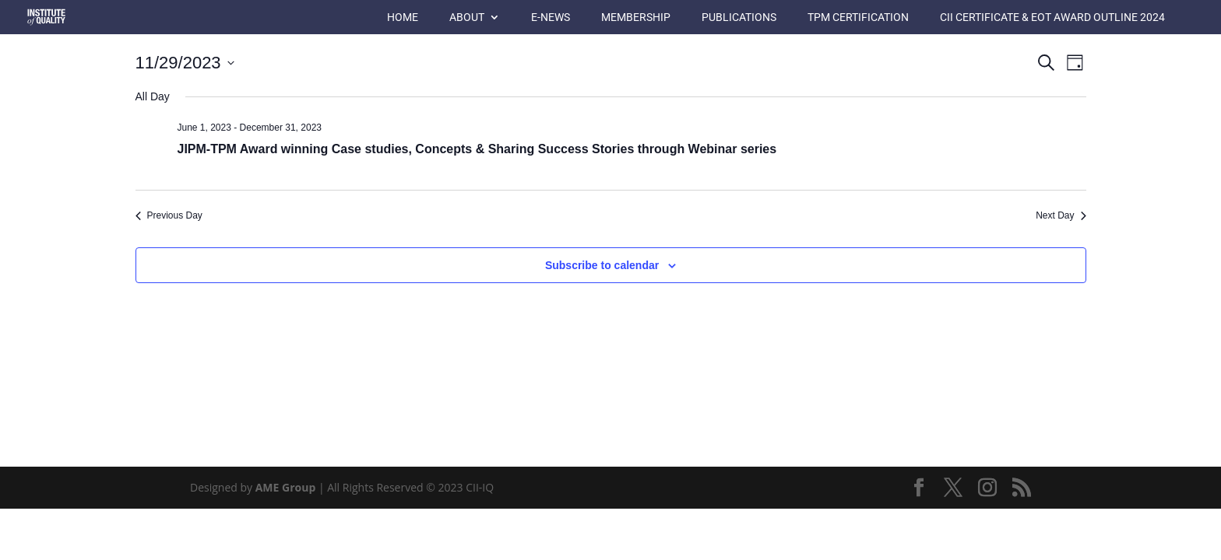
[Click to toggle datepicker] (184, 62)
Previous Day (168, 215)
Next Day (1061, 215)
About (466, 17)
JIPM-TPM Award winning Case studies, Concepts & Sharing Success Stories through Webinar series (477, 149)
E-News (550, 17)
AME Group (285, 487)
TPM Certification (858, 17)
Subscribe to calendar (602, 265)
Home (402, 17)
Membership (635, 17)
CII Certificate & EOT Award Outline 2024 (1052, 17)
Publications (739, 17)
